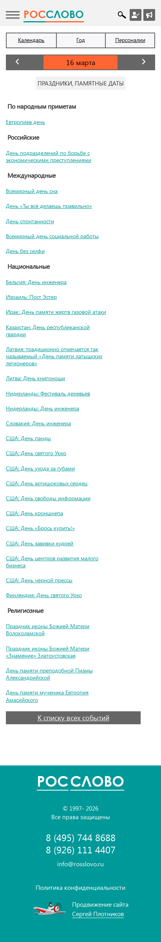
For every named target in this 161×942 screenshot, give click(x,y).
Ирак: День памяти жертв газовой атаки (56, 311)
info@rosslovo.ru (80, 864)
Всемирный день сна (32, 191)
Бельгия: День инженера (36, 282)
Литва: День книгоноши (35, 378)
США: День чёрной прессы (39, 580)
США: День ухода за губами (40, 468)
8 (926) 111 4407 (81, 850)
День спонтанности (30, 221)
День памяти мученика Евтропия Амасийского (47, 696)
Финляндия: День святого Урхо (44, 595)
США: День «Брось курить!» (40, 528)
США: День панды (28, 438)
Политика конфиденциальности (80, 887)
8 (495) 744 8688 (81, 837)
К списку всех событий (73, 717)
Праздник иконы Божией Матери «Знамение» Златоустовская (47, 652)
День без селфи (25, 251)
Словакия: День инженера (38, 423)
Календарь (31, 40)
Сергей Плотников (98, 913)
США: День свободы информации (48, 498)
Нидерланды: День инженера (42, 408)
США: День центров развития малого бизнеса (52, 561)
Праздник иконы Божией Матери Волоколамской (47, 629)
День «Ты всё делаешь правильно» (49, 206)
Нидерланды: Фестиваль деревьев (48, 393)
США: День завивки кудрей (39, 543)
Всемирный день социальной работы (52, 236)
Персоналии (130, 40)
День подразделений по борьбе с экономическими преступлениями (48, 156)
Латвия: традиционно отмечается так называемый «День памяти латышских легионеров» (54, 356)
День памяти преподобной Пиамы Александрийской (49, 674)
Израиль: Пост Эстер (31, 297)
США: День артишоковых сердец (46, 483)
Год (80, 40)
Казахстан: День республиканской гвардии (48, 330)
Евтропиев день (25, 122)
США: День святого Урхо (36, 453)
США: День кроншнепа (34, 513)
